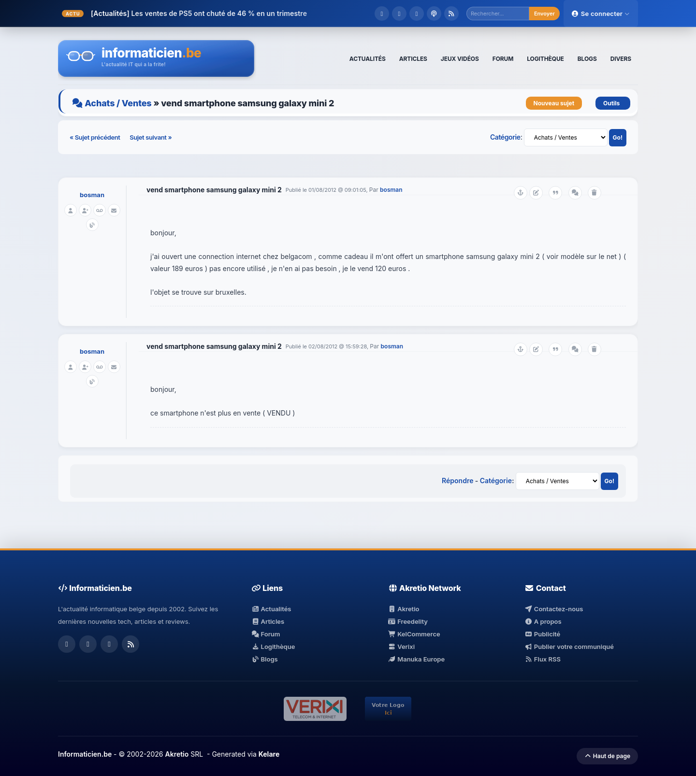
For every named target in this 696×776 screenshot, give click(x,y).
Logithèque (273, 646)
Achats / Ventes (118, 103)
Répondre (457, 480)
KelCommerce (414, 634)
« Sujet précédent (95, 137)
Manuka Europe (416, 659)
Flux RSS (542, 659)
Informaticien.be (85, 754)
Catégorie (505, 137)
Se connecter (600, 13)
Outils (613, 103)
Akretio (404, 609)
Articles (267, 621)
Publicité (542, 634)
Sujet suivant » (151, 137)
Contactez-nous (553, 609)
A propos (542, 621)
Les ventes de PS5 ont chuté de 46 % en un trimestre (219, 13)
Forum (265, 634)
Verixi (401, 646)
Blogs (264, 659)
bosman (92, 195)
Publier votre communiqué (569, 646)
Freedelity (408, 621)
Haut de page (607, 756)
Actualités (271, 609)
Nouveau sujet (554, 103)
